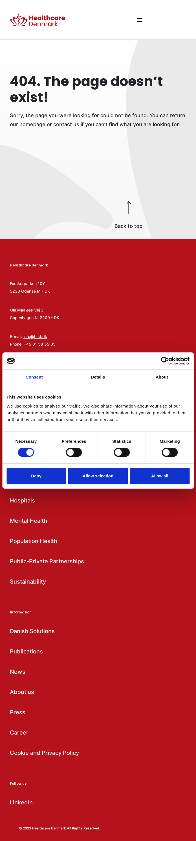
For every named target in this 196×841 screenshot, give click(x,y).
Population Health (33, 541)
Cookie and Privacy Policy (44, 752)
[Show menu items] (139, 20)
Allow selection (98, 475)
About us (22, 692)
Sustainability (28, 581)
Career (19, 732)
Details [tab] (98, 377)
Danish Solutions (32, 631)
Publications (26, 651)
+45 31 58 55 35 (40, 344)
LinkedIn (21, 802)
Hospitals (22, 500)
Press (17, 712)
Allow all (159, 475)
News (17, 671)
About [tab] (162, 377)
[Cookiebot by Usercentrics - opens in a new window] (165, 361)
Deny (36, 475)
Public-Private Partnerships (47, 561)
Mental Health (28, 520)
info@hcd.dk (35, 336)
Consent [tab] (34, 377)
